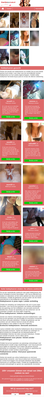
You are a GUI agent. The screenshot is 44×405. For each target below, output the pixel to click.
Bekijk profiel (10, 117)
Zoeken (9, 8)
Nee (29, 394)
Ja (15, 394)
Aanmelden (39, 8)
